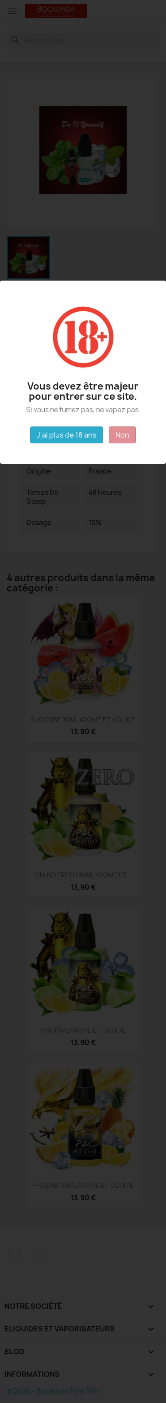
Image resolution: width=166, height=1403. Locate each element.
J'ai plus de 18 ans (67, 435)
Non (122, 435)
